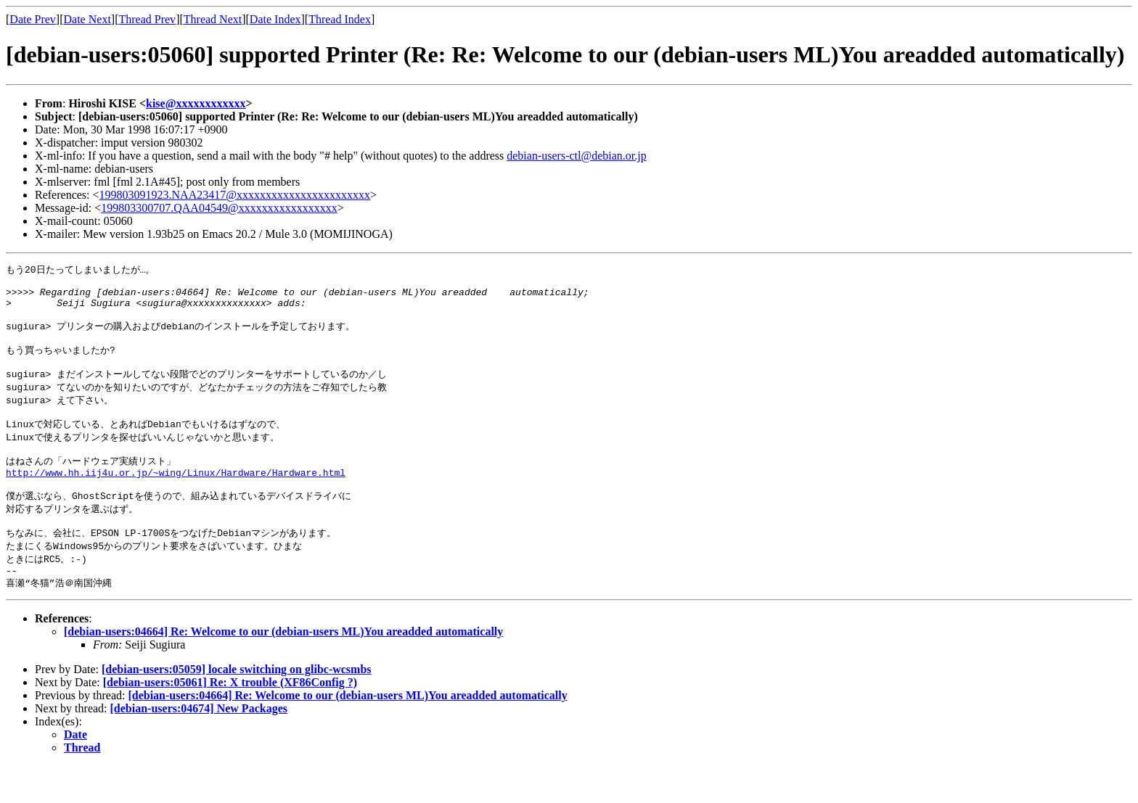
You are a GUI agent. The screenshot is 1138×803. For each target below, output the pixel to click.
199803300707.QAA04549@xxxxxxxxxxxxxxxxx (219, 208)
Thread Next (213, 19)
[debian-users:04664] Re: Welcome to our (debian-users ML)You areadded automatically (283, 668)
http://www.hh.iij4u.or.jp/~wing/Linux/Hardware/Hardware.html (175, 498)
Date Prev (32, 19)
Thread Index (339, 19)
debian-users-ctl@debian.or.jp (576, 155)
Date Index (275, 19)
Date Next (87, 19)
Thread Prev (147, 19)
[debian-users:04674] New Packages (198, 745)
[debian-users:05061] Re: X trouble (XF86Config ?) (230, 719)
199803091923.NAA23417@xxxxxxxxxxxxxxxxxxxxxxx (234, 195)
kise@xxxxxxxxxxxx (196, 103)
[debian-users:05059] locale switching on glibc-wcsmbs (237, 706)
